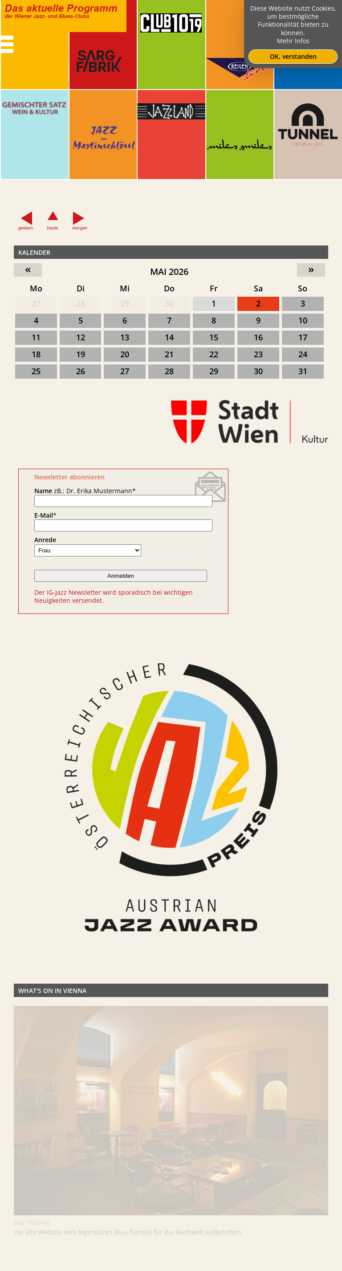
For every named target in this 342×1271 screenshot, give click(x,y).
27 (36, 303)
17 (302, 337)
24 (302, 354)
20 (124, 354)
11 (36, 337)
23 (258, 354)
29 (124, 303)
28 (80, 303)
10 (302, 320)
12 (80, 337)
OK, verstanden (293, 56)
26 (80, 371)
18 (36, 354)
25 (36, 371)
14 (169, 337)
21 (169, 354)
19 (80, 354)
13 (124, 337)
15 (213, 337)
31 (302, 371)
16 (258, 337)
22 (213, 354)
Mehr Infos (293, 41)
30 (169, 303)
